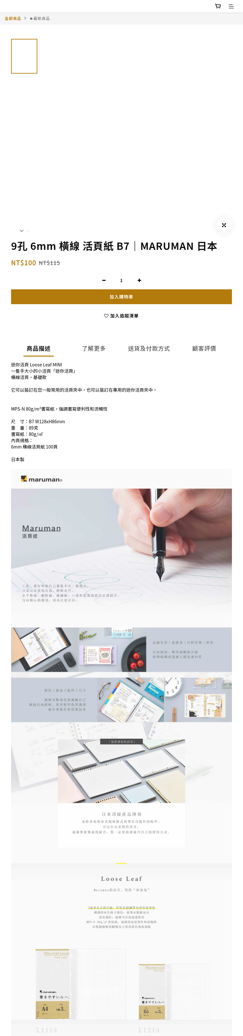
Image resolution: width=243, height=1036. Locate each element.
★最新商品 (39, 18)
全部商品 (13, 18)
